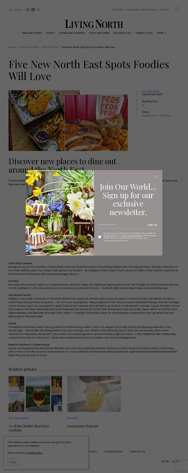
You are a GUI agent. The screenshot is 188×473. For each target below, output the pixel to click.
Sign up (152, 224)
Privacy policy (109, 235)
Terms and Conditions (132, 235)
